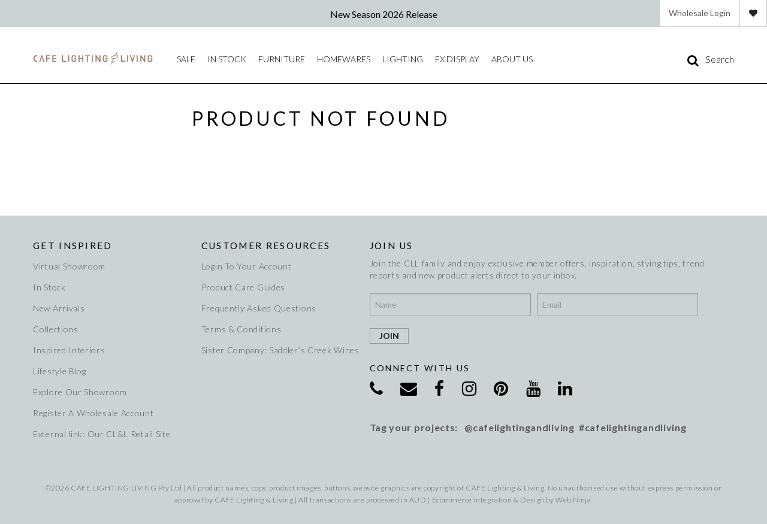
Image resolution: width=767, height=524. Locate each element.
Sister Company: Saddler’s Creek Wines (278, 350)
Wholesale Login (699, 13)
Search (719, 59)
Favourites (753, 13)
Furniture (281, 59)
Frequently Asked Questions (258, 308)
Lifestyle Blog (59, 371)
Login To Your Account (246, 266)
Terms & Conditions (241, 329)
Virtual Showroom (69, 266)
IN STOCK (226, 59)
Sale (186, 59)
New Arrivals (58, 308)
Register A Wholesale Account (93, 413)
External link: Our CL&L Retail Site (102, 434)
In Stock (49, 287)
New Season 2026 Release (383, 14)
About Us (512, 59)
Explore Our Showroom (80, 392)
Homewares (343, 59)
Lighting (402, 59)
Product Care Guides (243, 287)
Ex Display (457, 59)
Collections (55, 329)
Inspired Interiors (69, 350)
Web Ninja (573, 499)
